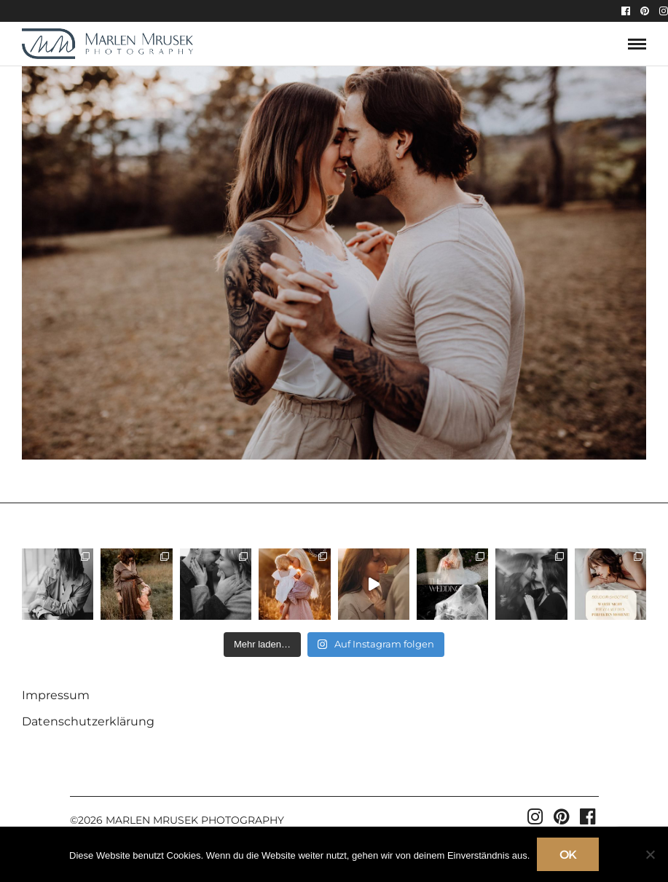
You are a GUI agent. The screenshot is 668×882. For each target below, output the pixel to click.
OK (567, 855)
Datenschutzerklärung (88, 721)
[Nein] (650, 854)
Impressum (56, 695)
